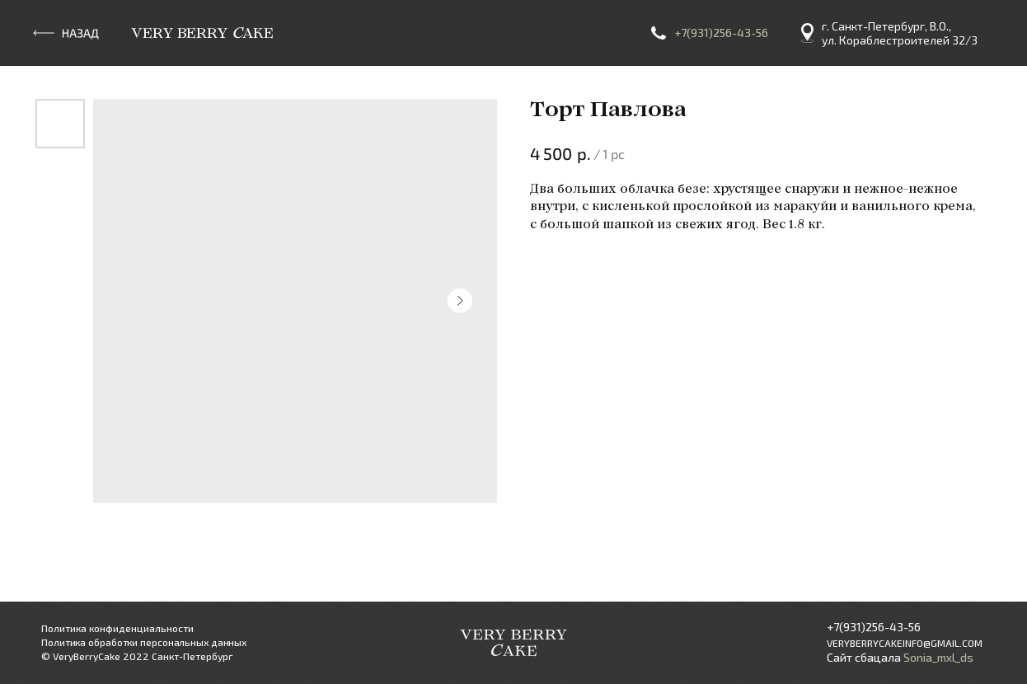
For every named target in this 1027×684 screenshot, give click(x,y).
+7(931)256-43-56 (721, 33)
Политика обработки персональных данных (143, 642)
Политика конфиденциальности (117, 628)
